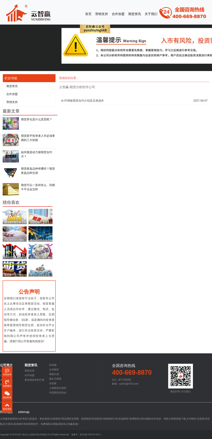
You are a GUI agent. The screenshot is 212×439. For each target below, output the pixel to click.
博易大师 (54, 374)
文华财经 (54, 369)
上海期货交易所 (57, 388)
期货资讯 (134, 14)
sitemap (24, 412)
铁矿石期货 (55, 379)
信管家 (53, 383)
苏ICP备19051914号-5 (90, 434)
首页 (88, 14)
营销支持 (101, 14)
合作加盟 (118, 14)
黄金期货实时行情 (34, 380)
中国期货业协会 (57, 392)
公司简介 (6, 365)
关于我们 (151, 14)
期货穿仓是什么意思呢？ (36, 119)
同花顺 (53, 365)
